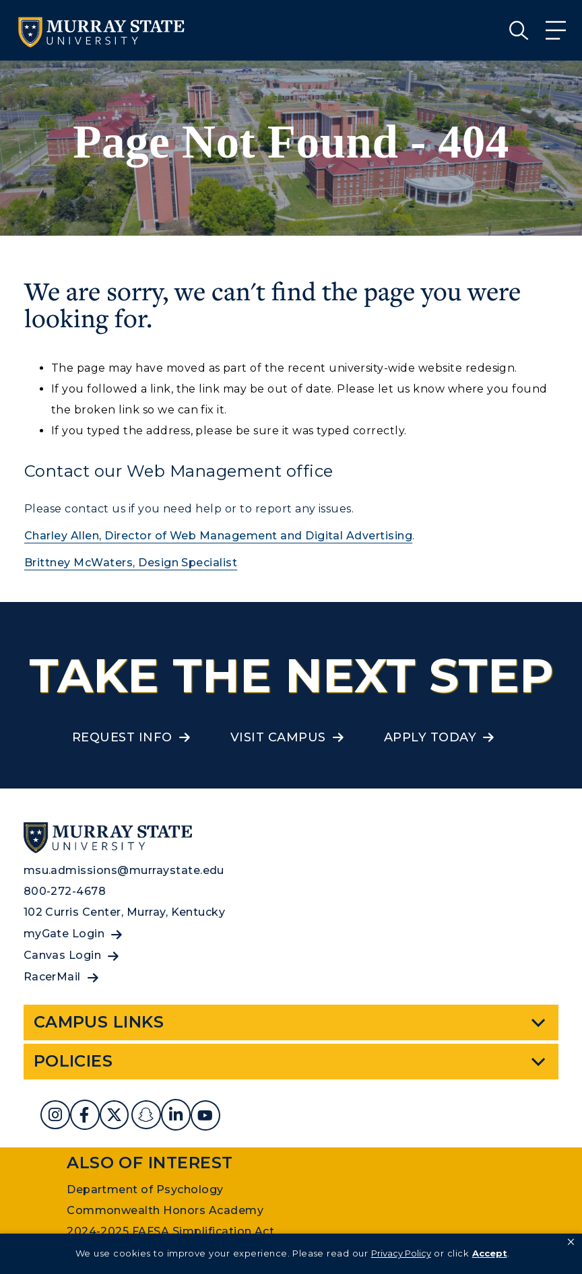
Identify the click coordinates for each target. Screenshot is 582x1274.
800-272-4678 (65, 891)
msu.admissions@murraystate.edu (124, 870)
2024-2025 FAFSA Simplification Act (170, 1231)
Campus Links (99, 1022)
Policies (73, 1061)
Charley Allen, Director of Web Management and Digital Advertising (218, 535)
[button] (571, 1242)
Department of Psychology (145, 1189)
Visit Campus (278, 737)
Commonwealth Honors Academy (165, 1210)
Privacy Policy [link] (401, 1253)
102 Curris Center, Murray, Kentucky (125, 912)
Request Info (122, 737)
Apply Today (430, 737)
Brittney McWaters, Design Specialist (130, 562)
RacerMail (52, 976)
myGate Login (64, 933)
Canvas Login (63, 955)
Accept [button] (489, 1253)
